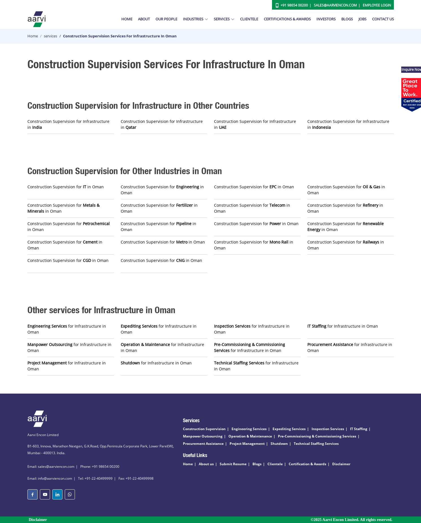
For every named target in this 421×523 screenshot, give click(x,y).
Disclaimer (341, 464)
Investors (326, 19)
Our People (166, 19)
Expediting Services (289, 428)
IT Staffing (358, 428)
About (144, 19)
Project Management (247, 443)
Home (126, 19)
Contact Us (383, 19)
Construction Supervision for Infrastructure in (68, 124)
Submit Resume (233, 464)
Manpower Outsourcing (203, 436)
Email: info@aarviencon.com (49, 478)
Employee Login (377, 5)
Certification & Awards (307, 464)
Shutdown (279, 443)
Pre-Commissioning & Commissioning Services (317, 436)
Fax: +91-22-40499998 (136, 478)
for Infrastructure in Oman (66, 329)
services (50, 36)
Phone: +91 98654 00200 (99, 466)
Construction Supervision (204, 428)
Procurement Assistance (203, 443)
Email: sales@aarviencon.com (50, 466)
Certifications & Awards (287, 19)
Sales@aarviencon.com (335, 5)
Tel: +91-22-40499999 (95, 478)
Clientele (249, 19)
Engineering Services (249, 428)
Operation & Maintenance (250, 436)
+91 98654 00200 (294, 5)
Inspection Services (328, 428)
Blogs (347, 19)
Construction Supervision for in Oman (65, 186)
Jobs (362, 19)
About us (206, 464)
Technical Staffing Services (316, 443)
